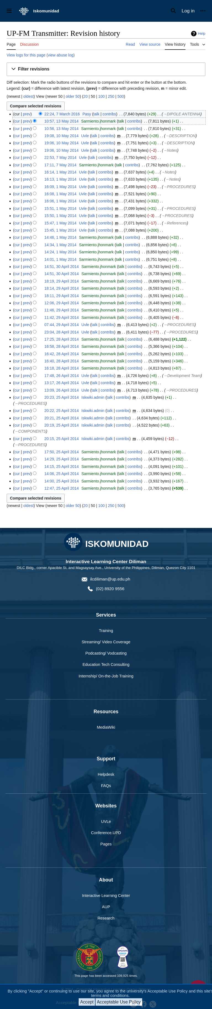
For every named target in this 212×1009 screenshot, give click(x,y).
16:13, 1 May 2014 (60, 179)
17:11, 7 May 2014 (60, 165)
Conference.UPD (106, 833)
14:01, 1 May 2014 (60, 259)
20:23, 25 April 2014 (61, 397)
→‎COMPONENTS (30, 431)
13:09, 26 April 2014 (61, 390)
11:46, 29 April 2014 (61, 310)
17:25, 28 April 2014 (61, 339)
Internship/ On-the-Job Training (106, 676)
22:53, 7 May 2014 (60, 157)
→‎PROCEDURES (178, 187)
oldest (28, 96)
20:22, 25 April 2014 (61, 410)
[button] (106, 69)
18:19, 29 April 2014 (61, 281)
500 (120, 96)
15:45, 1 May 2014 (60, 230)
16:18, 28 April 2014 (61, 368)
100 (101, 96)
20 (85, 96)
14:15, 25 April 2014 (61, 466)
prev (26, 114)
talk (96, 114)
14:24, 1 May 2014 (60, 252)
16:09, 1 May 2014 (60, 187)
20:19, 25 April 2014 (61, 425)
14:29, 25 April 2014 (61, 459)
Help (201, 33)
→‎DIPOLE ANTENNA (181, 114)
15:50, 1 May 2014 (60, 215)
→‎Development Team (182, 375)
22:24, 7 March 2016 (62, 114)
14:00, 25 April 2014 (61, 481)
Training (106, 630)
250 (111, 96)
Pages (106, 844)
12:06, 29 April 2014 (61, 303)
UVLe (106, 821)
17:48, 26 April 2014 (61, 375)
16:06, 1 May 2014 (60, 201)
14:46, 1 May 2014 (60, 237)
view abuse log (60, 55)
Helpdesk (106, 774)
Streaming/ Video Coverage (106, 642)
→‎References (175, 223)
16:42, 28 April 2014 (61, 354)
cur (17, 121)
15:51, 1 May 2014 (60, 208)
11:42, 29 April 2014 (61, 317)
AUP (106, 907)
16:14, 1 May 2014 (60, 172)
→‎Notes (170, 150)
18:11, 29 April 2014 (61, 296)
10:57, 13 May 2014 (61, 121)
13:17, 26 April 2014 (61, 383)
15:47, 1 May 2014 (60, 223)
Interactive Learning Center (106, 895)
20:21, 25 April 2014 (61, 418)
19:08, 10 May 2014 (61, 136)
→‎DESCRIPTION (180, 136)
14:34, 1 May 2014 (60, 245)
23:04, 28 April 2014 (61, 332)
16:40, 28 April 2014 (61, 361)
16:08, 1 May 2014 (60, 194)
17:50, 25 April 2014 (61, 452)
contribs (109, 114)
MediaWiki (106, 727)
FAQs (106, 785)
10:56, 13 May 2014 (61, 128)
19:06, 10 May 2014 (61, 143)
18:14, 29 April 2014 (61, 288)
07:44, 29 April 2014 (61, 324)
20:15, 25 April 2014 (61, 438)
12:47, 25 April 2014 (61, 488)
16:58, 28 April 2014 (61, 346)
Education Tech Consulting (106, 664)
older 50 (73, 96)
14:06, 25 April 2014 (61, 473)
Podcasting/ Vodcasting (106, 653)
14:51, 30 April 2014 (61, 266)
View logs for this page (26, 55)
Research (106, 918)
